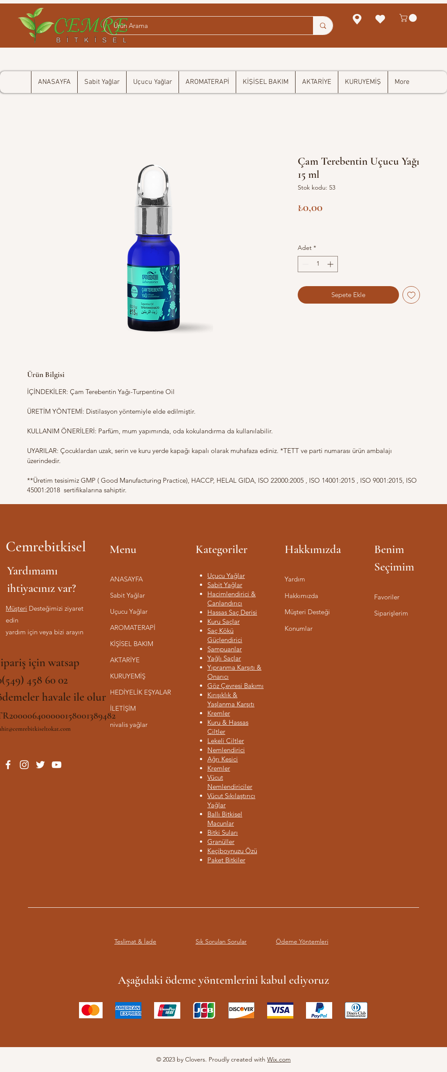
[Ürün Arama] (204, 26)
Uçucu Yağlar (129, 611)
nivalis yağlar (129, 724)
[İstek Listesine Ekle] (411, 295)
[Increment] (331, 264)
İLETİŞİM (123, 708)
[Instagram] (24, 765)
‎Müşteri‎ (16, 608)
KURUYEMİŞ (127, 676)
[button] (409, 18)
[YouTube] (56, 765)
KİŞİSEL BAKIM (131, 644)
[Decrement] (304, 264)
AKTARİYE (125, 660)
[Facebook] (8, 765)
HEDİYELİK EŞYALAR (140, 692)
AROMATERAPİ (132, 627)
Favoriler (386, 597)
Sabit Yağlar (127, 595)
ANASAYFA (126, 579)
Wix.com (279, 1059)
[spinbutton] (318, 264)
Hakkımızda (301, 595)
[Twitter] (40, 765)
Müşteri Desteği (307, 612)
